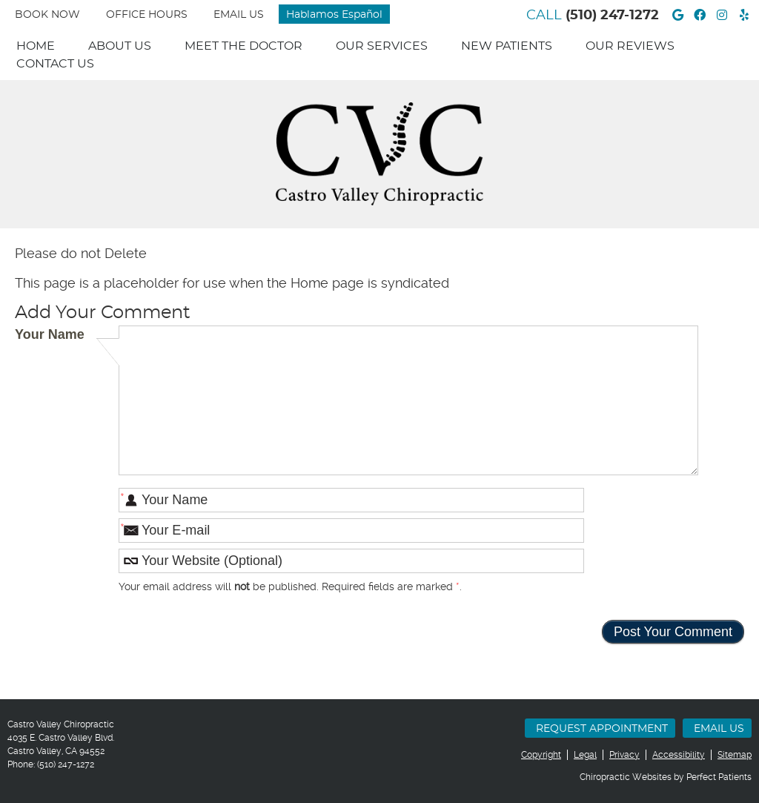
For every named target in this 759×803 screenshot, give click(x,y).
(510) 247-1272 (612, 15)
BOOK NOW (47, 15)
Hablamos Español (334, 15)
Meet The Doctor (243, 46)
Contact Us (55, 64)
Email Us (238, 15)
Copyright (541, 755)
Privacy (624, 755)
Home (35, 46)
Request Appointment (602, 729)
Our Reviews (630, 46)
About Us (119, 46)
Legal (585, 755)
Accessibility (678, 755)
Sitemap (734, 755)
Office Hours (147, 15)
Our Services (382, 46)
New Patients (506, 46)
